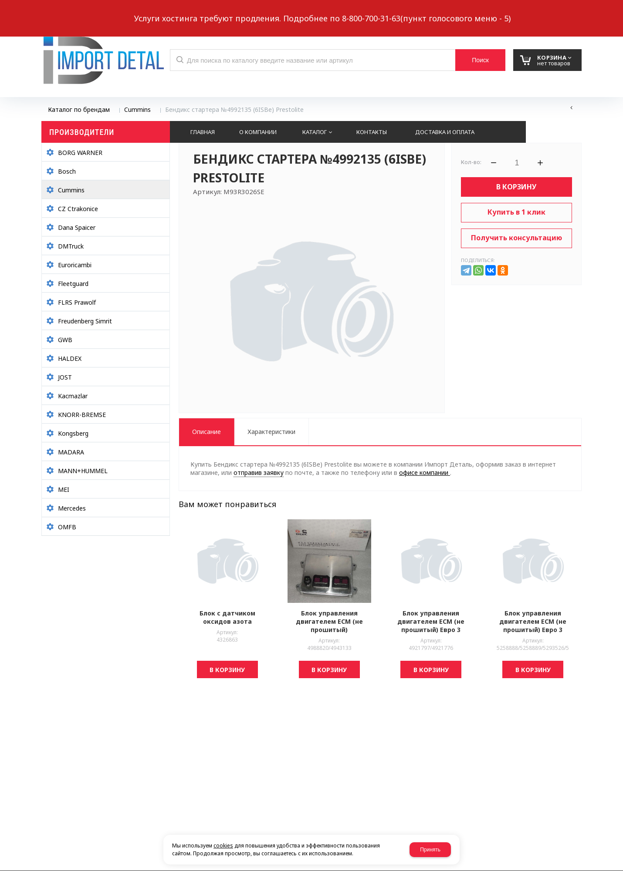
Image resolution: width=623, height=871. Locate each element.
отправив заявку (259, 472)
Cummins (137, 109)
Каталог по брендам (79, 109)
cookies (223, 845)
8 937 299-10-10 (394, 11)
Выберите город (200, 11)
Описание (206, 431)
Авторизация (567, 11)
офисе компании (424, 472)
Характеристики (271, 431)
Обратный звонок (136, 11)
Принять (430, 850)
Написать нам (71, 11)
